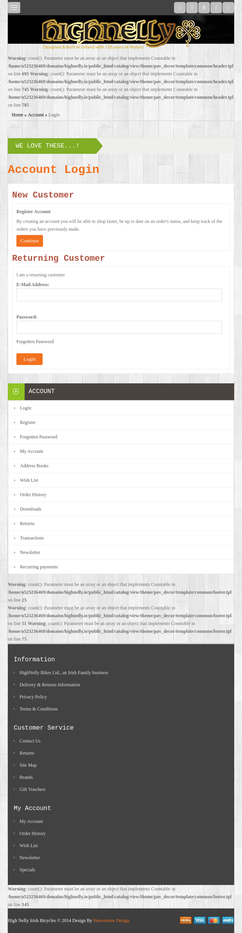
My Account (31, 451)
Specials (27, 869)
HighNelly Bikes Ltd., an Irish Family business (64, 672)
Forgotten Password (35, 341)
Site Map (28, 765)
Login (54, 115)
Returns (27, 523)
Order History (33, 494)
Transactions (32, 538)
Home (17, 115)
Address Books (34, 465)
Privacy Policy (33, 697)
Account (36, 115)
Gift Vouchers (33, 789)
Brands (26, 777)
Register (28, 422)
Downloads (30, 509)
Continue (29, 241)
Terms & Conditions (39, 709)
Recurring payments (39, 567)
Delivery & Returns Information (50, 684)
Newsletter (30, 552)
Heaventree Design (111, 920)
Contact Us (30, 741)
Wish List (29, 480)
